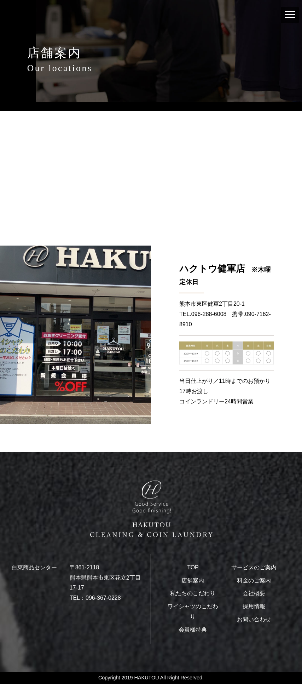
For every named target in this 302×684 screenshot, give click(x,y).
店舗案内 (192, 580)
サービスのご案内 (254, 567)
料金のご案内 (254, 580)
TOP (193, 567)
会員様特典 (193, 630)
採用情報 (254, 606)
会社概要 (254, 593)
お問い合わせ (254, 619)
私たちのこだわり (192, 593)
